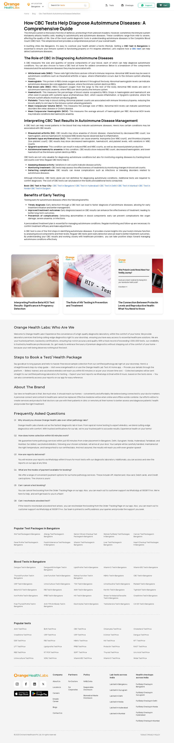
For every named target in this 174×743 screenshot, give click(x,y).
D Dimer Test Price (111, 635)
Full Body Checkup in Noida (147, 706)
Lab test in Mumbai (117, 713)
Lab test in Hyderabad (119, 707)
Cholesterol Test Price (142, 629)
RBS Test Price (20, 652)
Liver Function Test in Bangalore (57, 575)
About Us (56, 681)
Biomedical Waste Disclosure (91, 696)
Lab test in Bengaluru (118, 684)
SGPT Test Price (80, 652)
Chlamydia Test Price (112, 629)
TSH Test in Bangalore (83, 584)
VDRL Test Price (50, 658)
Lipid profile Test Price (53, 646)
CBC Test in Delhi (108, 185)
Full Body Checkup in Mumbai (148, 721)
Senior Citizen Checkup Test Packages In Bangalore (85, 535)
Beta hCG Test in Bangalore (25, 590)
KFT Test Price (139, 640)
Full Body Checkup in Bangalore (144, 685)
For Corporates (73, 688)
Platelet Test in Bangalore (144, 584)
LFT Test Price (19, 646)
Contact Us (57, 713)
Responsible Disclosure (88, 688)
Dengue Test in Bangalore (24, 567)
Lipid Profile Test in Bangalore (86, 567)
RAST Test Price (140, 646)
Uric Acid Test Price (141, 652)
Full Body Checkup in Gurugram (144, 693)
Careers (56, 693)
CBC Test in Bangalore (63, 185)
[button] (36, 5)
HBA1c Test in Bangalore (114, 575)
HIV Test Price (109, 640)
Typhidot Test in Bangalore (145, 590)
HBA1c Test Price (80, 640)
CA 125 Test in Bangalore (144, 604)
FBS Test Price (49, 640)
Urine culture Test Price (23, 658)
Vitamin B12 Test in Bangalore (146, 567)
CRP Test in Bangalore (23, 584)
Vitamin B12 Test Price (83, 658)
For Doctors (73, 681)
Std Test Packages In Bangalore (27, 534)
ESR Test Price (20, 640)
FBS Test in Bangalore (53, 590)
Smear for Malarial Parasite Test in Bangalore (115, 596)
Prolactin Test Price (112, 646)
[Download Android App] (39, 694)
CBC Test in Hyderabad (87, 185)
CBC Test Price (80, 629)
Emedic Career (56, 700)
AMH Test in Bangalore (83, 590)
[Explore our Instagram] (17, 684)
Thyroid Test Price (111, 652)
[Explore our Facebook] (26, 684)
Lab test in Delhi (116, 696)
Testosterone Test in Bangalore (117, 604)
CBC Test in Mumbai (127, 185)
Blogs (55, 707)
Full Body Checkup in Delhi (146, 701)
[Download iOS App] (22, 694)
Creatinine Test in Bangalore (145, 595)
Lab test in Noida (116, 702)
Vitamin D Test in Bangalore (115, 567)
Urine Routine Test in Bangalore (117, 584)
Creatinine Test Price (22, 635)
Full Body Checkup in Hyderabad (144, 713)
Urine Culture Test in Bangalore (57, 584)
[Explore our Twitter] (43, 684)
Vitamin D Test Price (112, 658)
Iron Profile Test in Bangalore (26, 595)
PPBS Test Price (80, 646)
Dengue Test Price (141, 635)
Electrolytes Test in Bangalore (86, 604)
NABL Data (88, 681)
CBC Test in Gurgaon (40, 188)
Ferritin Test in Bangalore (114, 590)
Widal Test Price (140, 658)
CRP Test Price (50, 635)
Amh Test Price (20, 629)
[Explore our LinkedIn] (34, 684)
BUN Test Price (50, 629)
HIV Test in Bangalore (82, 595)
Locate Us (57, 687)
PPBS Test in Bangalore (53, 595)
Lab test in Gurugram (118, 690)
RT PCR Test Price (51, 652)
